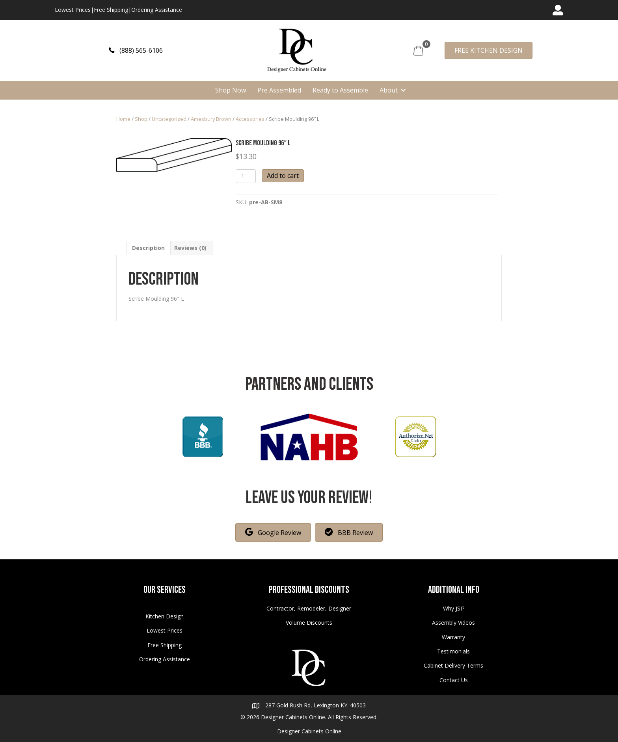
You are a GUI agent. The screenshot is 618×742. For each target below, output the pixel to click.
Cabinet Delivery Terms (453, 665)
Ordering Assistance (156, 9)
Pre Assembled (279, 90)
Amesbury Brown (211, 118)
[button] (136, 50)
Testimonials (453, 651)
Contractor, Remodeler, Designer (308, 608)
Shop (141, 118)
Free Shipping (111, 9)
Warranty (453, 637)
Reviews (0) (190, 248)
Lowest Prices (73, 9)
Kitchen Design (164, 616)
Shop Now (230, 90)
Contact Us (453, 680)
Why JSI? (453, 608)
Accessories (250, 118)
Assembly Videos (453, 622)
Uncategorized (169, 118)
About (389, 90)
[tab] (148, 248)
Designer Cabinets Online (309, 731)
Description (148, 248)
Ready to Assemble (340, 90)
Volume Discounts (309, 622)
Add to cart (283, 175)
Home (123, 118)
